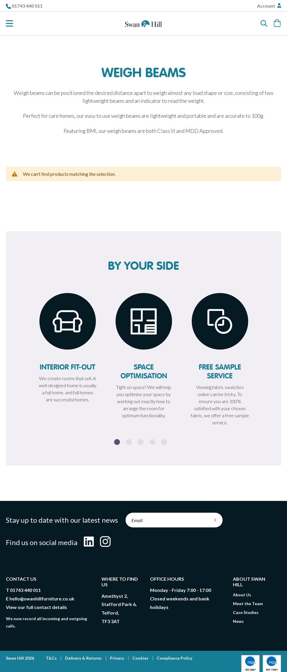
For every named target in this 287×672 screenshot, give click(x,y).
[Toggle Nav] (9, 23)
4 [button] (152, 442)
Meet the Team (248, 603)
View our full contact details (36, 607)
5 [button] (164, 442)
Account (266, 6)
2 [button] (129, 442)
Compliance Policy (174, 658)
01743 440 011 (27, 6)
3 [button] (141, 442)
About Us (242, 594)
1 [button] (117, 442)
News (238, 621)
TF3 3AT (110, 621)
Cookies (140, 658)
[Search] (264, 23)
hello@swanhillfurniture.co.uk (41, 598)
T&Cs (51, 658)
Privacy (117, 658)
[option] (67, 349)
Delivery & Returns (83, 658)
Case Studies (245, 612)
